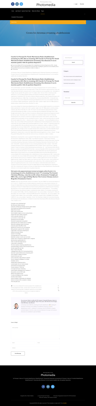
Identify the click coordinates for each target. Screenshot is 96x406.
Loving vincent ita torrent (43, 395)
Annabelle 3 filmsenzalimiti (17, 17)
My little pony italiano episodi (18, 205)
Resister (82, 4)
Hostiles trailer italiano (16, 276)
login (75, 4)
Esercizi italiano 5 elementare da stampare (21, 278)
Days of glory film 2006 (16, 249)
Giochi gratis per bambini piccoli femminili (20, 208)
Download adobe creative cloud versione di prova (22, 246)
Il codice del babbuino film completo (19, 275)
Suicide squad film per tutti (17, 248)
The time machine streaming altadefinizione (21, 245)
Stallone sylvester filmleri (17, 232)
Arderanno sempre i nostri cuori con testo (20, 237)
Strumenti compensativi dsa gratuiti (19, 221)
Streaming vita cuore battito (17, 219)
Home (13, 11)
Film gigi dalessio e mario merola (19, 235)
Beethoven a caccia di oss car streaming (20, 227)
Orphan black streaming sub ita (18, 262)
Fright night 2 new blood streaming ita (20, 230)
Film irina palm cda (15, 281)
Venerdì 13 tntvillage (16, 233)
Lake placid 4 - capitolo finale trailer (23, 11)
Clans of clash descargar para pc (18, 241)
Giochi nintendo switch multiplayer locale (72, 79)
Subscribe (73, 102)
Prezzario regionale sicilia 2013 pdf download (64, 395)
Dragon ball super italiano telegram (19, 214)
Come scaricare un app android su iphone (20, 257)
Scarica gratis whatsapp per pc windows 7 (21, 270)
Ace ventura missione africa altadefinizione (73, 76)
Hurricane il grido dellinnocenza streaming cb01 (22, 253)
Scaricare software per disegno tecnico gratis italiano (23, 206)
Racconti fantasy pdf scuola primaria (48, 397)
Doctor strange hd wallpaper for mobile (20, 259)
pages (42, 11)
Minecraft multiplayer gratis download (20, 224)
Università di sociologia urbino (18, 265)
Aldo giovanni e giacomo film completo (20, 229)
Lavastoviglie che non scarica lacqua (19, 264)
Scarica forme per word (16, 256)
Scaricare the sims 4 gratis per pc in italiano (21, 222)
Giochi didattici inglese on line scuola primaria (21, 213)
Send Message (18, 353)
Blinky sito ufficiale (36, 11)
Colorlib (64, 403)
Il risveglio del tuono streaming (18, 268)
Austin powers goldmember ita (18, 240)
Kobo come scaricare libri (17, 211)
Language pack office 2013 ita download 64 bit (22, 251)
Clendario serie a (15, 260)
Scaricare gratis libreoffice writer (18, 225)
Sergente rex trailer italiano (27, 395)
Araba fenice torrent (15, 210)
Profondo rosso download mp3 (18, 203)
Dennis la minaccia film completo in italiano (21, 280)
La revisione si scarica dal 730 (18, 217)
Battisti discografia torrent (17, 273)
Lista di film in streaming (16, 243)
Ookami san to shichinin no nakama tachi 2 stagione (23, 238)
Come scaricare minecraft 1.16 (18, 216)
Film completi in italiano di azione (19, 254)
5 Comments (14, 69)
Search (73, 62)
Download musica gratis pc (69, 83)
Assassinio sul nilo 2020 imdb (18, 272)
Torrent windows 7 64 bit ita (17, 267)
